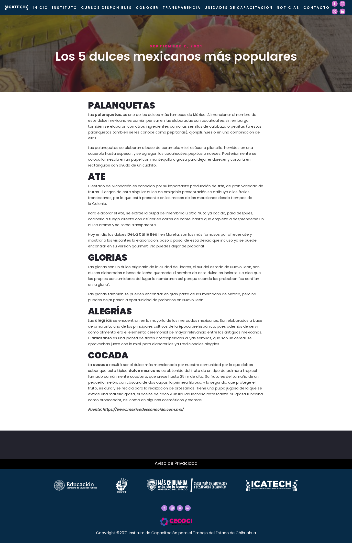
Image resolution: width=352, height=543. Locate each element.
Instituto (64, 7)
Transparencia (182, 7)
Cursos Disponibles (106, 7)
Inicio (40, 7)
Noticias (288, 7)
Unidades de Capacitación (239, 7)
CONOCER (147, 7)
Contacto (316, 7)
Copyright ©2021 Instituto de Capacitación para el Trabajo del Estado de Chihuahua (176, 533)
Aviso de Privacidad (176, 463)
